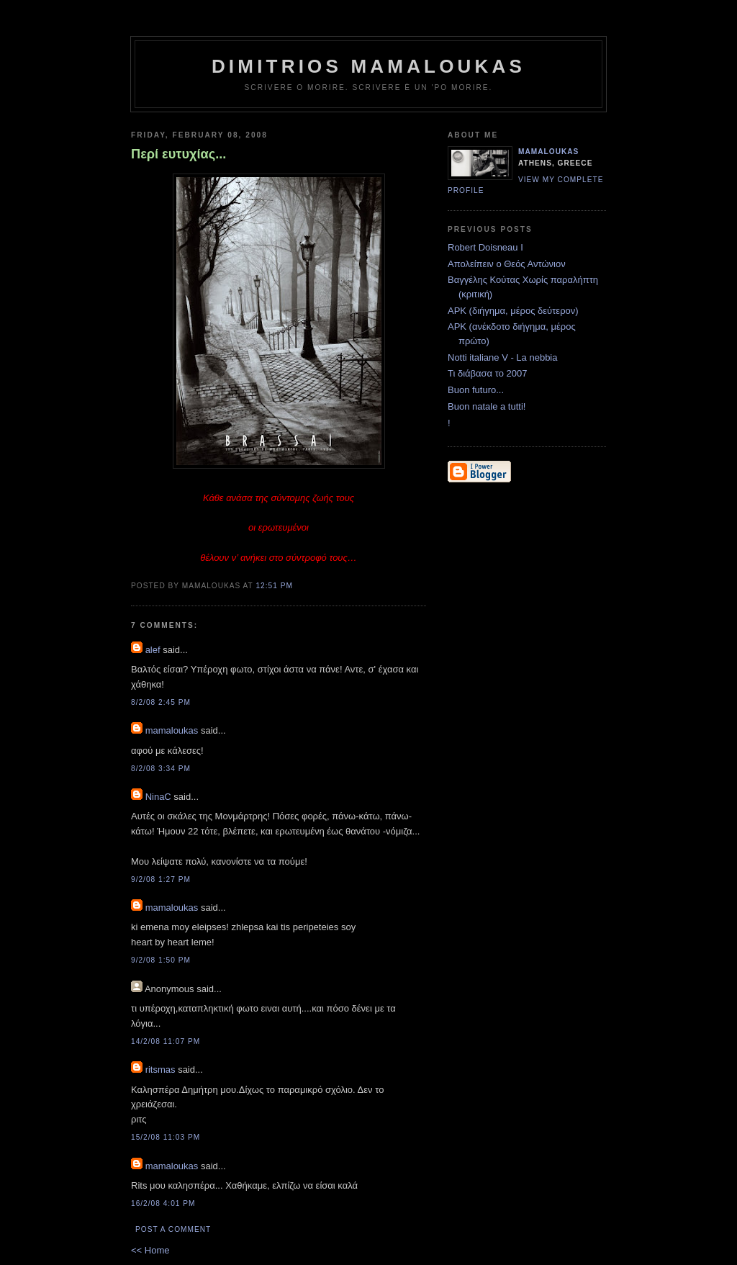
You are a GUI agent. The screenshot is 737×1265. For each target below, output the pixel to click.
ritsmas (160, 1069)
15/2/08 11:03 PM (165, 1137)
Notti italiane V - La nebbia (502, 357)
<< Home (150, 1250)
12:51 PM (274, 586)
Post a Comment (173, 1229)
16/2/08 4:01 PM (163, 1203)
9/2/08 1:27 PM (161, 879)
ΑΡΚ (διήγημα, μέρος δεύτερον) (513, 310)
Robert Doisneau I (485, 247)
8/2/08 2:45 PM (161, 702)
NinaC (158, 796)
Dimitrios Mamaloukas (368, 66)
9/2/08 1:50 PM (161, 960)
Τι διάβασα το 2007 (487, 373)
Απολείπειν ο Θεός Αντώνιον (507, 263)
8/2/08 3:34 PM (161, 769)
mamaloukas (172, 730)
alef (152, 649)
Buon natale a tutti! (486, 406)
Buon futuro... (476, 389)
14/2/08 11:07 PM (165, 1041)
